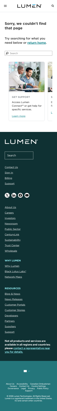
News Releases (13, 299)
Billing (8, 178)
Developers (11, 315)
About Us (10, 384)
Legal (23, 388)
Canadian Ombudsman (40, 384)
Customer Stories (15, 310)
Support (9, 183)
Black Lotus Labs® (15, 271)
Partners (10, 321)
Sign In (9, 172)
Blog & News (12, 293)
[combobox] (28, 53)
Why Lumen (12, 265)
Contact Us (11, 167)
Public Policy (42, 388)
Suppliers (10, 326)
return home (36, 42)
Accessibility (22, 384)
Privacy (31, 388)
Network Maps (13, 276)
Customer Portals (15, 304)
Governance (13, 388)
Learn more (18, 116)
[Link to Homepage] (29, 6)
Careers (13, 386)
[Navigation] (5, 6)
